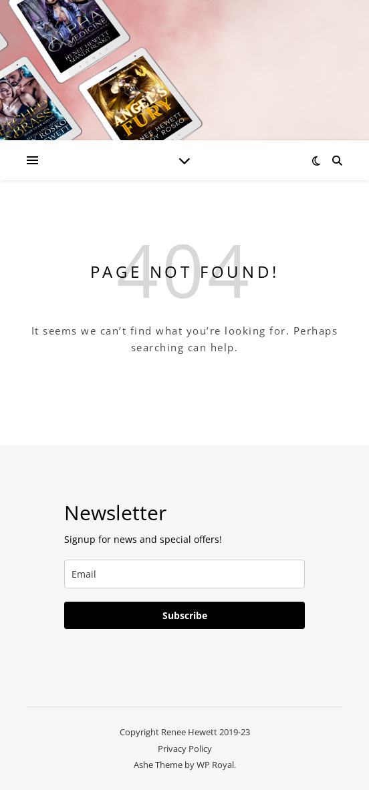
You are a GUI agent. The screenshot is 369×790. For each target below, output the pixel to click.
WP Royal (215, 765)
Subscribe (184, 615)
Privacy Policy (185, 749)
